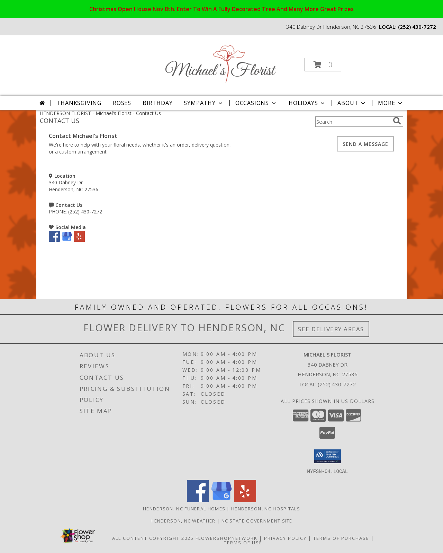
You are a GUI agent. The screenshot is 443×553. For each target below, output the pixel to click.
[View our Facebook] (54, 240)
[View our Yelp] (79, 240)
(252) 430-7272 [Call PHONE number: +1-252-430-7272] (85, 211)
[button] (323, 64)
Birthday (157, 103)
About (352, 103)
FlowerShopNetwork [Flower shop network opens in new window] (226, 538)
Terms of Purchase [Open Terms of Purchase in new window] (341, 538)
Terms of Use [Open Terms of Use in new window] (243, 542)
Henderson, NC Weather (183, 520)
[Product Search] (353, 121)
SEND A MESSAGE (365, 144)
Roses (122, 103)
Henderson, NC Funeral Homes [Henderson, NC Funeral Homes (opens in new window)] (184, 508)
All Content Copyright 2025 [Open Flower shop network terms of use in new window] (153, 538)
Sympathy (204, 103)
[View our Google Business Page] (66, 240)
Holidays (307, 103)
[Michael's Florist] (220, 62)
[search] (397, 121)
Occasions (256, 103)
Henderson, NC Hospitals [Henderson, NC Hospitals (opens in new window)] (265, 508)
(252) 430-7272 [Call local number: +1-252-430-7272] (417, 26)
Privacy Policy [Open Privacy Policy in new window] (285, 538)
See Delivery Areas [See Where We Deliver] (331, 329)
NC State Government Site (257, 520)
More (390, 103)
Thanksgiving (78, 103)
